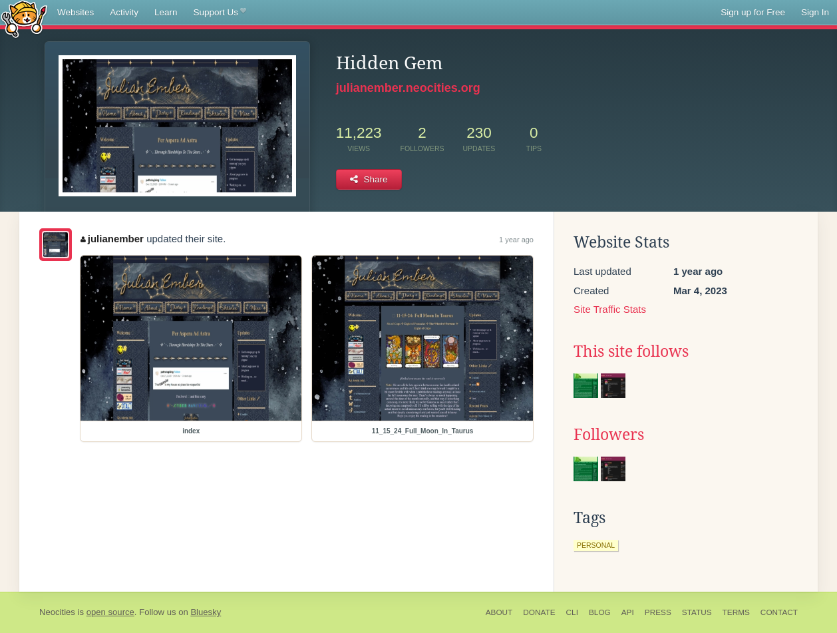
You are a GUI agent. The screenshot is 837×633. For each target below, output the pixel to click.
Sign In (815, 12)
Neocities (57, 612)
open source (110, 612)
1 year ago (516, 240)
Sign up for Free (753, 12)
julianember (112, 238)
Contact (779, 612)
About (499, 612)
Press (658, 612)
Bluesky (205, 612)
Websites (75, 12)
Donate (539, 612)
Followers (609, 434)
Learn (166, 12)
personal (596, 545)
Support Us (220, 12)
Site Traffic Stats (610, 309)
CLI (572, 612)
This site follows (631, 351)
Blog (600, 612)
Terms (736, 612)
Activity (124, 12)
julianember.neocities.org (408, 88)
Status (697, 612)
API (627, 612)
